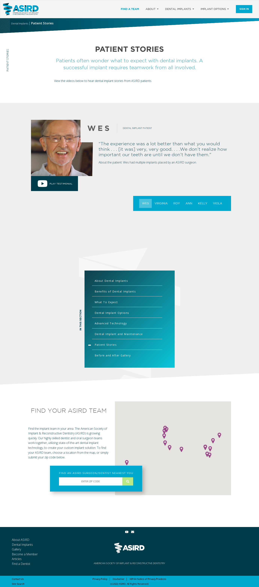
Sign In (244, 9)
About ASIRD (20, 540)
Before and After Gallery (113, 355)
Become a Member (25, 554)
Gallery (16, 549)
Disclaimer (118, 579)
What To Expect (106, 302)
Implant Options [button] (214, 8)
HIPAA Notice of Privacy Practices (148, 579)
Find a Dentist (21, 564)
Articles (17, 559)
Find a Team (130, 8)
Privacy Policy (100, 579)
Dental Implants (22, 545)
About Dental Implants (111, 281)
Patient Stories (106, 344)
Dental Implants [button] (178, 8)
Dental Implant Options (112, 313)
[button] (181, 449)
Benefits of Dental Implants (115, 291)
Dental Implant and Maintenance (119, 334)
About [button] (151, 8)
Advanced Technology (111, 323)
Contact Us (18, 579)
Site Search (18, 584)
